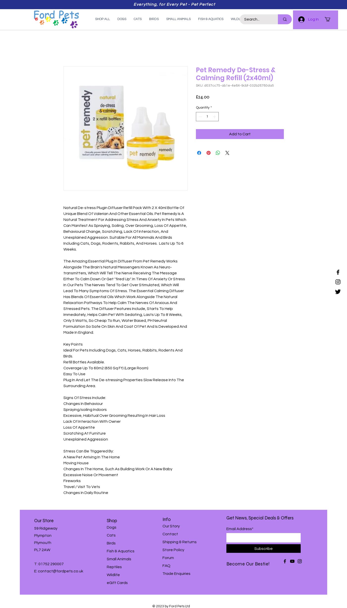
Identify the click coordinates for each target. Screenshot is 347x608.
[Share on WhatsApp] (218, 153)
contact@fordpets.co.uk (60, 571)
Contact (170, 534)
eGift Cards (117, 583)
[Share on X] (227, 153)
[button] (330, 19)
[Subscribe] (263, 548)
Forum (168, 558)
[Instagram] (338, 282)
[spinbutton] (207, 116)
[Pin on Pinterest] (209, 153)
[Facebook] (338, 272)
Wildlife (113, 575)
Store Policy (173, 550)
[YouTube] (292, 561)
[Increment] (215, 116)
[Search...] (255, 19)
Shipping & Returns (179, 542)
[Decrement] (200, 116)
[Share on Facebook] (199, 153)
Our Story (171, 526)
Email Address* (239, 529)
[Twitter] (338, 291)
